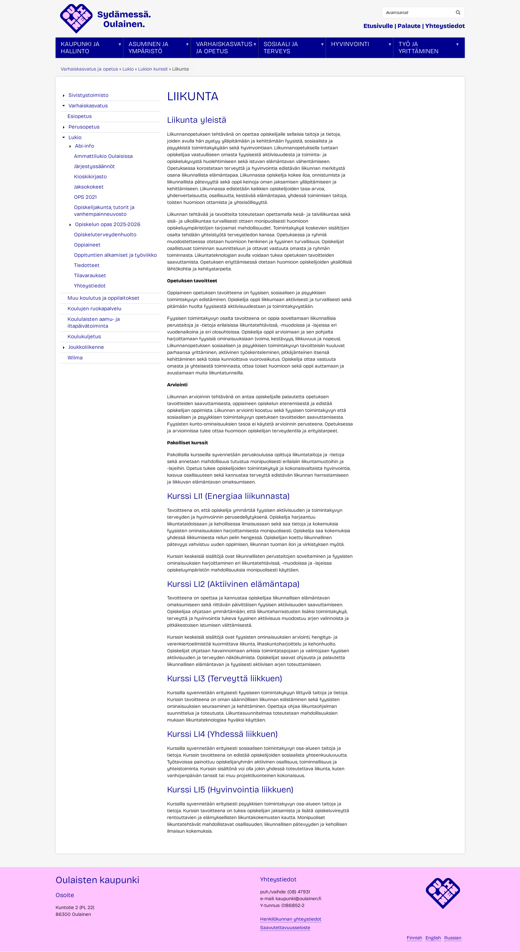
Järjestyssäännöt (94, 166)
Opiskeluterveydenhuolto (105, 235)
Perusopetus (84, 127)
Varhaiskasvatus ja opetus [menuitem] (224, 49)
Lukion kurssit (153, 69)
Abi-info (84, 146)
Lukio (128, 69)
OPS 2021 (85, 197)
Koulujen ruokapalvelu (94, 309)
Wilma (75, 358)
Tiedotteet (87, 265)
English (433, 938)
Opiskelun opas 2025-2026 (107, 224)
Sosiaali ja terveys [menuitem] (291, 49)
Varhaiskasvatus (88, 106)
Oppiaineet (87, 245)
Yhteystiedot (445, 26)
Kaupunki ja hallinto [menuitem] (89, 49)
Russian (452, 938)
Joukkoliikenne (86, 347)
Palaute (409, 26)
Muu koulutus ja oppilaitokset (103, 298)
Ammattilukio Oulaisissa (103, 156)
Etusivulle (378, 26)
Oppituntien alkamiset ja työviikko (115, 255)
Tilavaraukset (90, 275)
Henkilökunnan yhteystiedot (290, 919)
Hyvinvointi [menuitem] (359, 49)
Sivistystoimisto (88, 95)
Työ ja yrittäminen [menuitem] (426, 49)
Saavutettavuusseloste (285, 928)
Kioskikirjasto (90, 177)
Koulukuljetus (84, 336)
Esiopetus (80, 116)
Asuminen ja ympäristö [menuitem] (156, 49)
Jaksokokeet (89, 187)
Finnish (414, 938)
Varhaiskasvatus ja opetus (89, 69)
